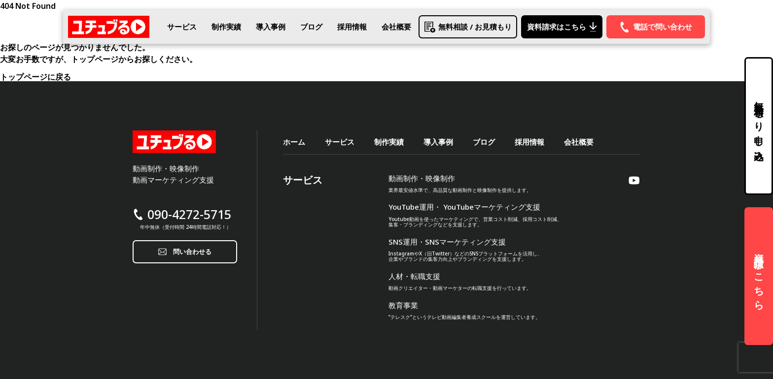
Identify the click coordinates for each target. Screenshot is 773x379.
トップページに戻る (35, 76)
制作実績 (226, 27)
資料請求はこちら (759, 276)
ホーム (294, 142)
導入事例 (270, 27)
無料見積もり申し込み (759, 126)
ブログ (311, 27)
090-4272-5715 (189, 214)
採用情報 (352, 27)
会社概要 (396, 27)
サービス (182, 27)
